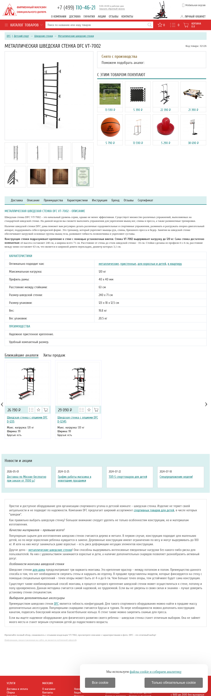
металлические (109, 264)
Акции (102, 16)
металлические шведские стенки (50, 550)
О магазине (48, 689)
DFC (9, 36)
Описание (33, 200)
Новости (78, 689)
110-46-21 (76, 7)
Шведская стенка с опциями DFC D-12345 (77, 419)
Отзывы (113, 16)
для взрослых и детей (152, 264)
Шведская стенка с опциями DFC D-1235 (27, 419)
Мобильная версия (195, 5)
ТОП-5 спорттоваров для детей (128, 477)
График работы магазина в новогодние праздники (74, 478)
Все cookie (100, 682)
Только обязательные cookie (173, 682)
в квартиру (175, 264)
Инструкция (99, 200)
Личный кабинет (195, 16)
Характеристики (77, 200)
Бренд (115, 200)
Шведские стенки (43, 36)
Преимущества (53, 200)
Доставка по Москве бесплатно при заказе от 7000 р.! (26, 478)
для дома (39, 570)
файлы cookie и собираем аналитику (156, 671)
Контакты (127, 16)
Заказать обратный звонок (112, 8)
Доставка (75, 16)
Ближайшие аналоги (21, 355)
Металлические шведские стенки (76, 36)
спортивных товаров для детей (154, 510)
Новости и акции (18, 460)
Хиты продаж (54, 355)
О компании (58, 16)
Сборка (11, 692)
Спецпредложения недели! (176, 477)
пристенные (128, 264)
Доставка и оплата (17, 689)
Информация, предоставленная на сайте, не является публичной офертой (41, 640)
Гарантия (89, 16)
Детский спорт (21, 36)
